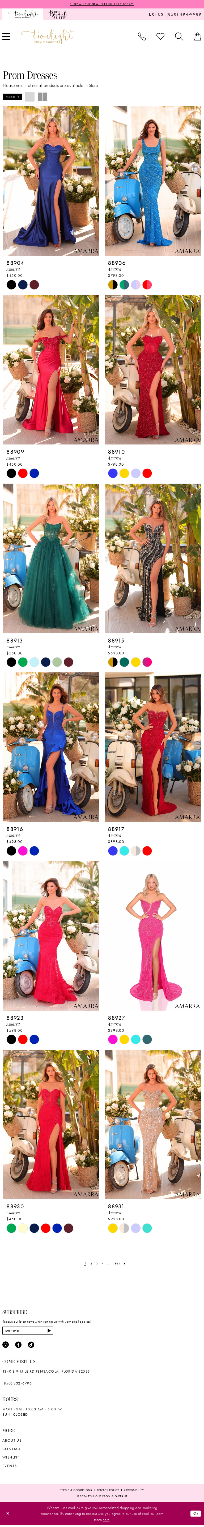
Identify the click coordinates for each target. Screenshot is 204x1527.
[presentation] (51, 181)
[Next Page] (128, 1264)
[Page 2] (89, 1264)
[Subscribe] (57, 1331)
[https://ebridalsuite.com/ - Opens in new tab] (57, 15)
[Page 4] (102, 1264)
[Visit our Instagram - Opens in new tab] (5, 1346)
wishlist (10, 1459)
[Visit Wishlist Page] (160, 37)
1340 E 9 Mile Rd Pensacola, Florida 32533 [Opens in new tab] (46, 1373)
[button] (12, 97)
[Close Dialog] (8, 1515)
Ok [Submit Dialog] (195, 1515)
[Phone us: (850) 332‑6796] (142, 37)
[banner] (47, 36)
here (106, 1521)
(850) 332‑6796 (17, 1385)
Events (9, 1467)
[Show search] (179, 37)
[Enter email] (32, 1331)
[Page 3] (96, 1264)
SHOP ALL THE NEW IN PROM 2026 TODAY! (102, 4)
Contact (11, 1450)
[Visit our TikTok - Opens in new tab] (31, 1346)
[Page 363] (119, 1264)
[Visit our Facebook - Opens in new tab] (18, 1346)
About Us (12, 1442)
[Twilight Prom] (22, 15)
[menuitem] (22, 15)
